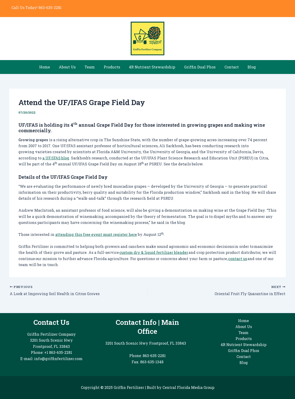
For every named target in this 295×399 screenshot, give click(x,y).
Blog (246, 67)
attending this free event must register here (96, 234)
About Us (71, 67)
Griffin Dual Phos (197, 67)
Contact (228, 67)
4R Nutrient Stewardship (151, 67)
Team (92, 67)
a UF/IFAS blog (55, 157)
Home (49, 67)
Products (112, 67)
